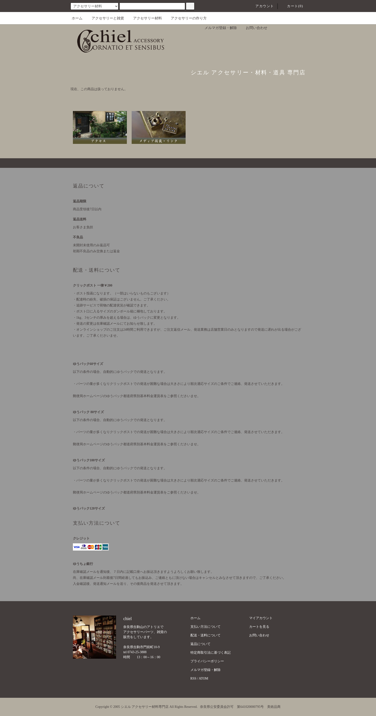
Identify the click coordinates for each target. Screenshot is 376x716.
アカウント (262, 6)
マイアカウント (261, 618)
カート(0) (292, 6)
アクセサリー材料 (144, 18)
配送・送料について (205, 635)
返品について (200, 644)
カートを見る (259, 626)
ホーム (77, 18)
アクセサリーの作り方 (186, 18)
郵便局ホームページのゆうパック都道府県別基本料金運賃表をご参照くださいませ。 (136, 396)
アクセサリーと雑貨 (105, 18)
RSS (193, 678)
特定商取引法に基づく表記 (210, 652)
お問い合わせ (253, 28)
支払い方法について (205, 626)
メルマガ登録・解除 (218, 28)
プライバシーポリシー (207, 661)
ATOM (203, 678)
